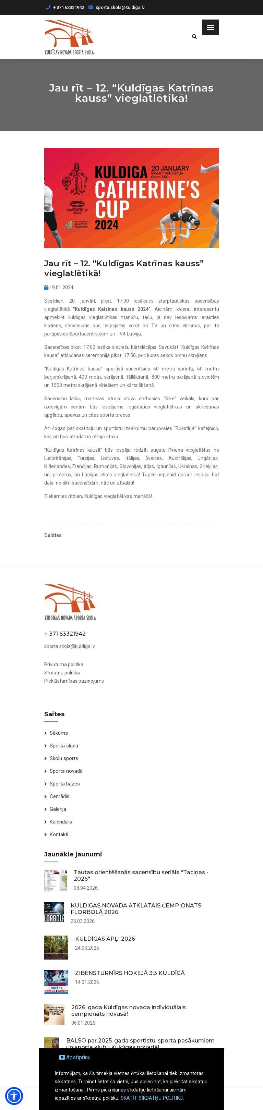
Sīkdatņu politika (62, 672)
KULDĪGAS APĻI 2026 (105, 939)
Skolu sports (64, 758)
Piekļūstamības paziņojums (74, 681)
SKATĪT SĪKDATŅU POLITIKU (152, 1098)
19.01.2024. (59, 287)
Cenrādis (60, 796)
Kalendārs (61, 822)
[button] (14, 1096)
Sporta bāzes (65, 784)
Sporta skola (64, 746)
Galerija (58, 809)
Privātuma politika (63, 664)
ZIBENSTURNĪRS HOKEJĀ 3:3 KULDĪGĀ (130, 973)
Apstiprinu (75, 1057)
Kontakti (59, 834)
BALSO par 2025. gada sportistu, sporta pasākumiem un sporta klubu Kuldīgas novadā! (140, 1043)
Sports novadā (66, 771)
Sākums (59, 733)
